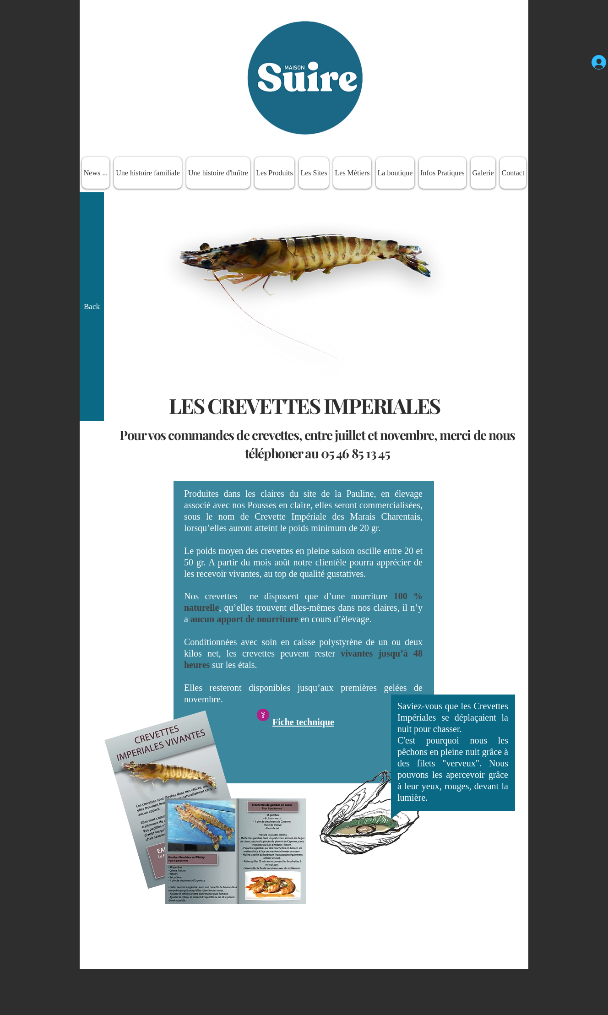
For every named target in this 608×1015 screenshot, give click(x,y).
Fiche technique (303, 722)
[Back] (92, 306)
